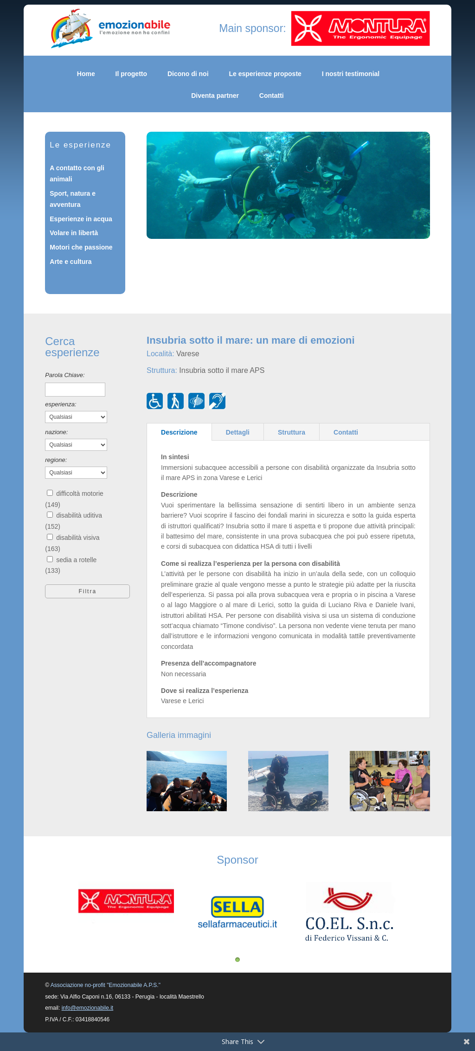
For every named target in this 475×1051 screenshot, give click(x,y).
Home (86, 73)
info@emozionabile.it (88, 1008)
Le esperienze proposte (265, 73)
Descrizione (179, 432)
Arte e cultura (70, 261)
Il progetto (131, 73)
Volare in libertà (74, 233)
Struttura (291, 432)
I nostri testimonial (350, 73)
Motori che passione (81, 247)
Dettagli (238, 432)
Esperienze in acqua (81, 219)
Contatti (271, 95)
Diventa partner (215, 95)
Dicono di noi (188, 73)
